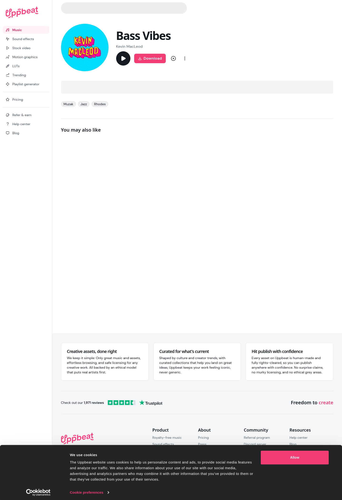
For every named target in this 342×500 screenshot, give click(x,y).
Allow (294, 455)
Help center (299, 437)
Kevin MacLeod (129, 46)
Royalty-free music (167, 437)
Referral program (257, 437)
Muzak (68, 104)
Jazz (84, 104)
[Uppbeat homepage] (26, 12)
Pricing (203, 437)
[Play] (123, 58)
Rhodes (100, 104)
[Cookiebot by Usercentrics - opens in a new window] (38, 490)
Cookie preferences (86, 491)
